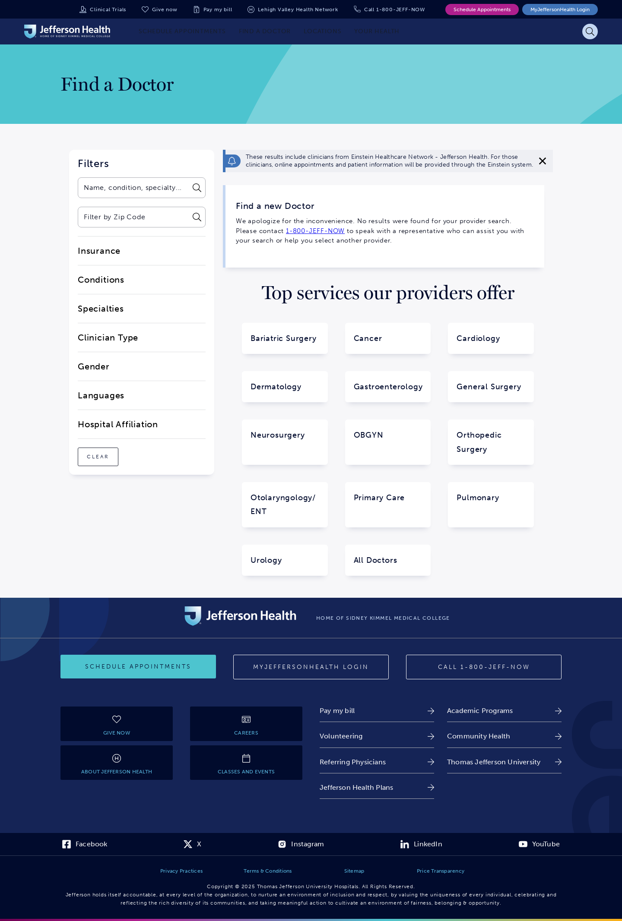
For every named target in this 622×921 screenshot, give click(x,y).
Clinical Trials (108, 9)
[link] (377, 711)
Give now (164, 9)
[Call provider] (484, 667)
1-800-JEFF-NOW (315, 231)
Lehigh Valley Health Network (298, 9)
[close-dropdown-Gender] (142, 366)
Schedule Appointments (482, 9)
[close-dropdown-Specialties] (142, 308)
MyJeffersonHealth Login (560, 9)
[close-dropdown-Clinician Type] (142, 337)
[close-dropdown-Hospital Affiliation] (142, 424)
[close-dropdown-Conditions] (142, 279)
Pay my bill (217, 9)
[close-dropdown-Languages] (142, 395)
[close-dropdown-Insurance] (142, 250)
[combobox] (133, 187)
